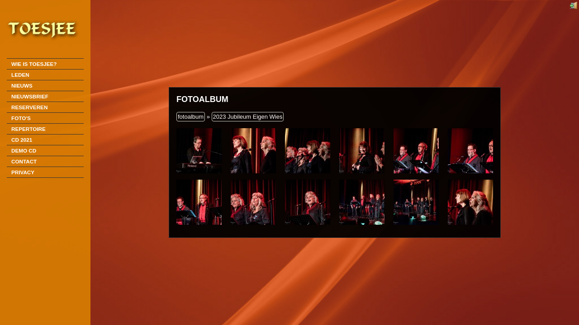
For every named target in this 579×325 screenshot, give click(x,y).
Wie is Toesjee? (34, 64)
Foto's (21, 118)
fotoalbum (191, 116)
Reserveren (29, 107)
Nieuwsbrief (29, 96)
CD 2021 (21, 140)
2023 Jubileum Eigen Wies (248, 116)
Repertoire (28, 129)
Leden (20, 75)
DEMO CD (23, 150)
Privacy (22, 172)
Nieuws (22, 85)
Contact (24, 161)
